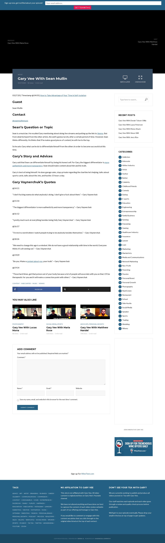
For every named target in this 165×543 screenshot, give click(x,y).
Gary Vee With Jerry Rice (128, 137)
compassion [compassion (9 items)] (42, 497)
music (35, 283)
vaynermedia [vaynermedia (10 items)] (48, 523)
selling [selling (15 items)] (21, 520)
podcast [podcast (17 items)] (32, 516)
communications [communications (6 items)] (29, 497)
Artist (20, 74)
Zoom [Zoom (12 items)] (23, 526)
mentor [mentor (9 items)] (26, 510)
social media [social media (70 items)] (41, 520)
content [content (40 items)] (16, 500)
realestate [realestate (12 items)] (49, 516)
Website (79, 388)
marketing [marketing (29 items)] (16, 510)
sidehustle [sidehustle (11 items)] (30, 520)
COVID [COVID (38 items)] (36, 500)
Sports (60, 324)
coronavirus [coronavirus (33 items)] (26, 500)
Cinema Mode (140, 79)
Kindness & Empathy (103, 538)
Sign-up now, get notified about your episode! (57, 3)
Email (48, 388)
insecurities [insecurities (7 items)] (28, 507)
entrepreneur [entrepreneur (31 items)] (45, 500)
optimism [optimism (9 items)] (16, 513)
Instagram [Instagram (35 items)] (39, 507)
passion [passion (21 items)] (34, 513)
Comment (21, 357)
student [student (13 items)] (23, 523)
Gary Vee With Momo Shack (130, 129)
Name (19, 388)
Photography (18, 324)
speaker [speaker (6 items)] (51, 520)
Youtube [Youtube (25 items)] (16, 526)
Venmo (100, 133)
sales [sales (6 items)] (14, 520)
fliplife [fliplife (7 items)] (32, 503)
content (16, 283)
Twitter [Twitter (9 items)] (38, 523)
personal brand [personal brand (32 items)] (45, 513)
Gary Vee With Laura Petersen (131, 125)
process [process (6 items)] (40, 516)
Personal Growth (96, 324)
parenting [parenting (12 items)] (25, 513)
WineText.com (87, 473)
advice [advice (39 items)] (15, 493)
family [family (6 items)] (24, 503)
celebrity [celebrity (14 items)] (16, 497)
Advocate (84, 324)
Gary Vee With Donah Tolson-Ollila (132, 120)
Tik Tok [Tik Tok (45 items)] (31, 523)
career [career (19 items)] (51, 493)
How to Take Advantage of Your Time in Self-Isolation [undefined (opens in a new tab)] (63, 95)
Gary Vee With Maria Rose (60, 327)
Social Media (51, 324)
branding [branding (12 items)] (34, 493)
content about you (35, 261)
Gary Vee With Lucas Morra (23, 328)
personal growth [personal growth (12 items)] (19, 516)
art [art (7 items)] (20, 493)
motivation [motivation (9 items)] (35, 510)
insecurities (26, 283)
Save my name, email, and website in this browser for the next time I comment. (49, 399)
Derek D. (81, 538)
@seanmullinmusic (20, 120)
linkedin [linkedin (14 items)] (48, 507)
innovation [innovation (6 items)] (17, 507)
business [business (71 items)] (43, 493)
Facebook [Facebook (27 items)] (16, 503)
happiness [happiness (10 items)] (40, 503)
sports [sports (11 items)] (15, 523)
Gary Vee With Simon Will (129, 133)
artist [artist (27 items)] (26, 493)
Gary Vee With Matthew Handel (93, 328)
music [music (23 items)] (44, 510)
